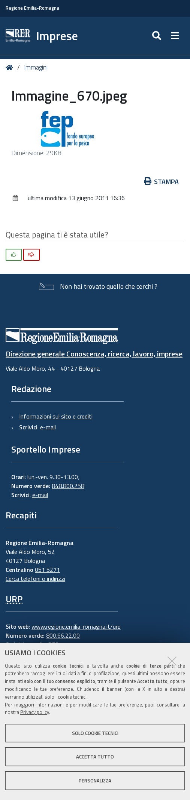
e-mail (48, 427)
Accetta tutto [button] (95, 756)
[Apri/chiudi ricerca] (157, 36)
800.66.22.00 (63, 635)
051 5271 (47, 569)
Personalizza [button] (95, 780)
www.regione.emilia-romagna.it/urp (76, 626)
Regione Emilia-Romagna (32, 8)
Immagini (36, 67)
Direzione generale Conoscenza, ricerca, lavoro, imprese (94, 353)
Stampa (161, 182)
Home (11, 67)
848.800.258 (68, 485)
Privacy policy (34, 712)
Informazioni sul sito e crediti (56, 416)
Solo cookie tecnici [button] (95, 733)
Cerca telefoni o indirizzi (35, 578)
